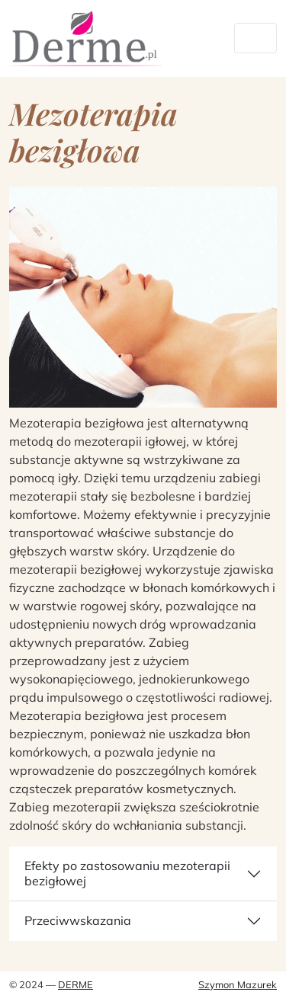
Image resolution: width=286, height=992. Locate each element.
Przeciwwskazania (77, 920)
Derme (75, 984)
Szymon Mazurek (237, 984)
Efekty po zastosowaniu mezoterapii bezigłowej (127, 873)
